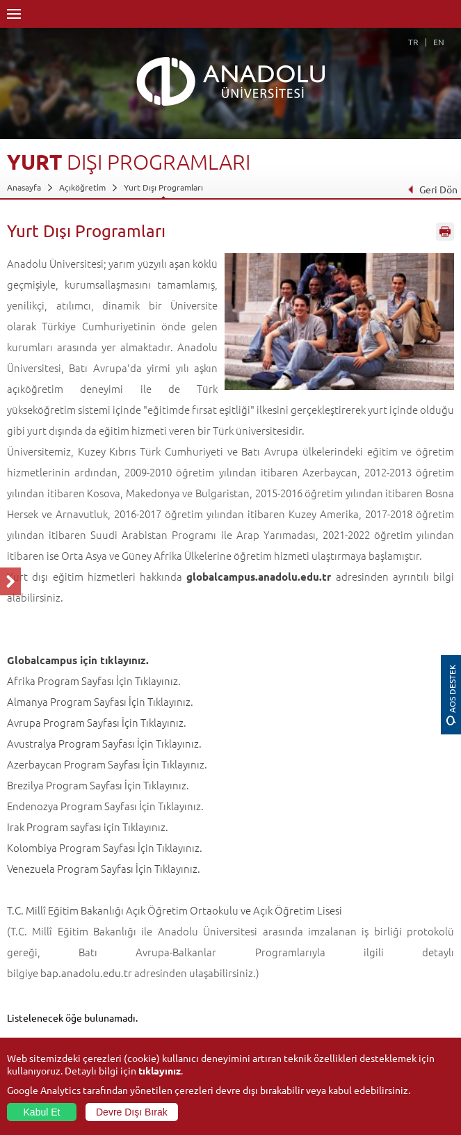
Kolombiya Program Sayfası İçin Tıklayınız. (104, 847)
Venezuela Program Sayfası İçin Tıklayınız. (103, 868)
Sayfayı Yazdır (445, 232)
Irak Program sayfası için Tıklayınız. (87, 826)
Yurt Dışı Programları (163, 187)
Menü (14, 14)
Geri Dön (432, 189)
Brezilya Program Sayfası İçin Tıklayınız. (98, 785)
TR (413, 41)
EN (438, 41)
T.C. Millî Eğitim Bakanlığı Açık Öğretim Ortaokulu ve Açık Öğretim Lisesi (174, 910)
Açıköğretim (82, 187)
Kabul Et (42, 1112)
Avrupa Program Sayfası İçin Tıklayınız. (96, 722)
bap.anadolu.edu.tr (86, 972)
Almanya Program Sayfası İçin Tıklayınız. (100, 701)
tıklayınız (159, 1070)
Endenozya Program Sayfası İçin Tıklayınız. (105, 805)
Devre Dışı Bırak (132, 1112)
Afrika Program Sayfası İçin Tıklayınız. (94, 680)
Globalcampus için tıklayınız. (78, 660)
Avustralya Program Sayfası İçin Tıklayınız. (104, 743)
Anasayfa (24, 187)
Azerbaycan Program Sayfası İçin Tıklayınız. (107, 764)
